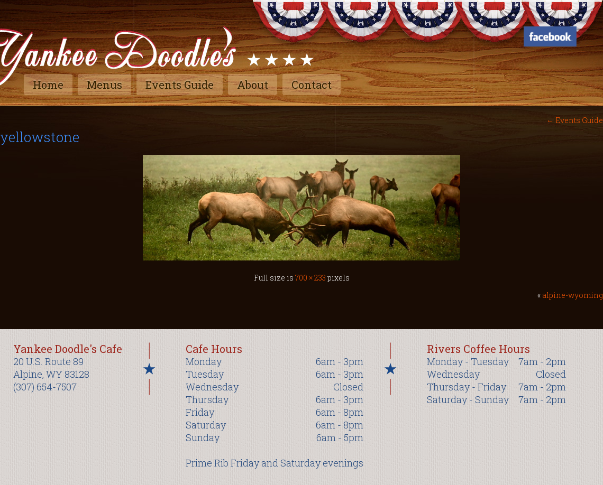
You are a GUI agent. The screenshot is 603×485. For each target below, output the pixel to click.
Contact (311, 84)
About (252, 84)
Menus (104, 84)
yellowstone (39, 137)
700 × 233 (310, 278)
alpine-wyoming (572, 295)
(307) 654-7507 (45, 386)
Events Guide (179, 84)
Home (48, 84)
